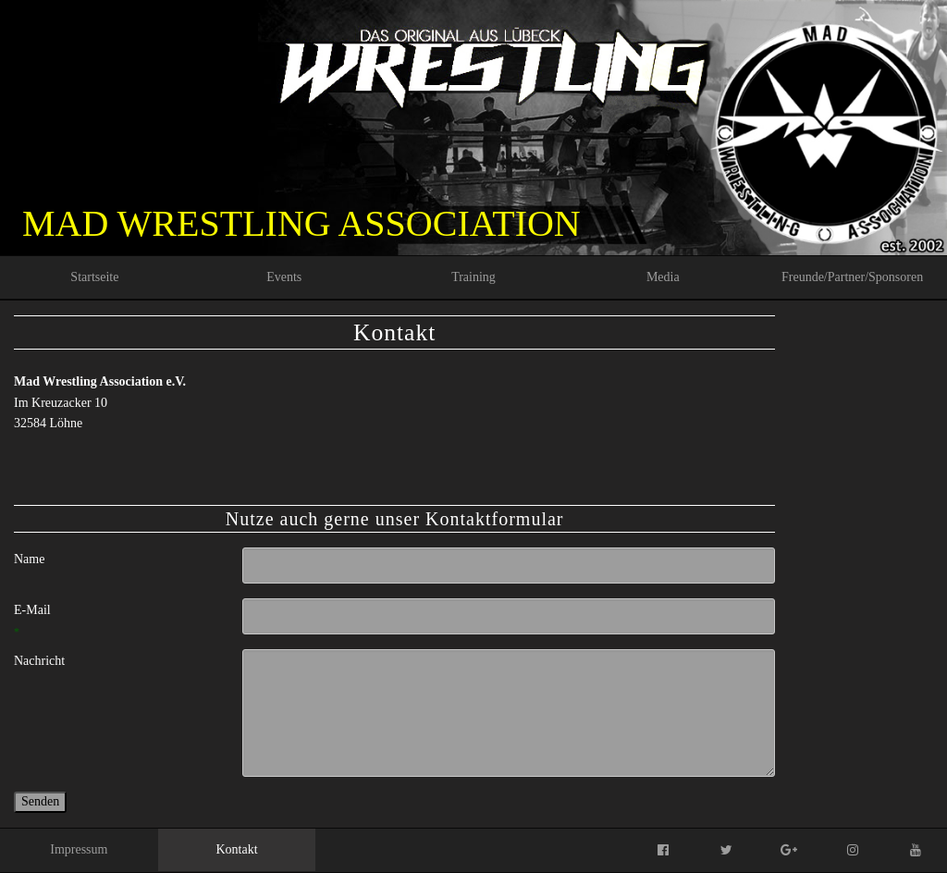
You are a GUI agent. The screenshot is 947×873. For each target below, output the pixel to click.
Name (29, 559)
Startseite (94, 277)
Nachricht (39, 661)
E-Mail (52, 622)
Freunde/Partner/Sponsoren (852, 277)
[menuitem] (95, 277)
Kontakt (236, 849)
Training (473, 277)
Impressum (78, 849)
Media (663, 277)
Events (283, 277)
